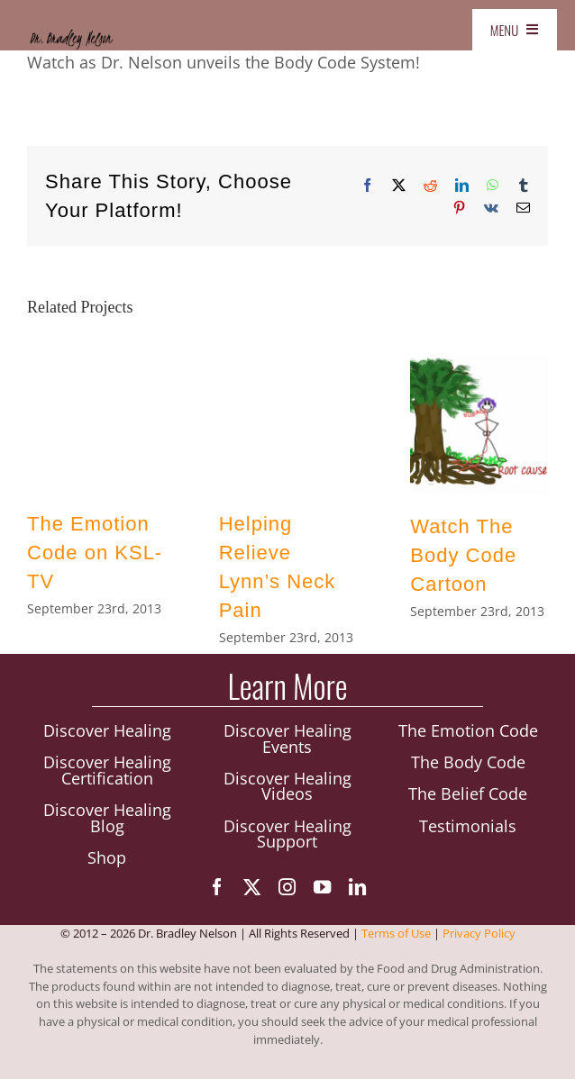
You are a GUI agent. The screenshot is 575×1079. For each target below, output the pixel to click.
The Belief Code (467, 794)
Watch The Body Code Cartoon (463, 555)
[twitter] (251, 887)
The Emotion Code (468, 731)
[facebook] (216, 887)
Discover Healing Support (287, 834)
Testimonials (467, 826)
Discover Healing (107, 731)
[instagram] (287, 887)
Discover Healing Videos (287, 786)
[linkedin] (357, 887)
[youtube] (322, 887)
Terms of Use (396, 935)
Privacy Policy (479, 935)
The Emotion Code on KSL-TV (94, 552)
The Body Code (468, 763)
